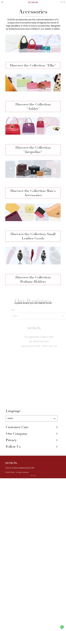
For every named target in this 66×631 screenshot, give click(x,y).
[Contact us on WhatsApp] (62, 627)
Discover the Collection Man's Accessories (33, 193)
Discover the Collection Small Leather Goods (33, 236)
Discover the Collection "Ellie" (33, 65)
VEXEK (35, 475)
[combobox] (31, 418)
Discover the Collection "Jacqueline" (33, 149)
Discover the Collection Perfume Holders (33, 279)
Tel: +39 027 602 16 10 (41, 341)
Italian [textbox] (10, 418)
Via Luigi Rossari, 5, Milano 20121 (40, 337)
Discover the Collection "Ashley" (33, 106)
